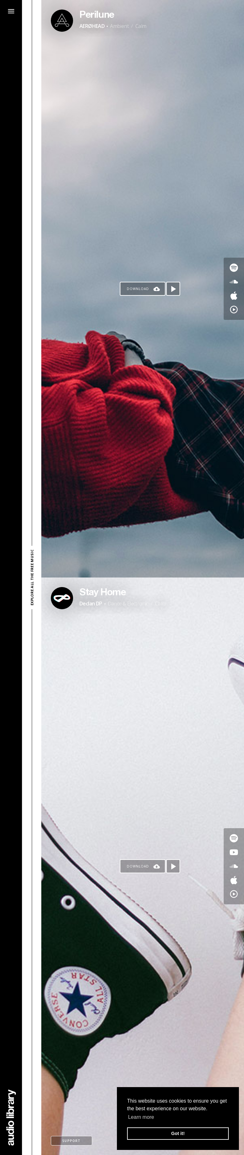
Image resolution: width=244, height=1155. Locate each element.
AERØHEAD (92, 26)
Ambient (119, 26)
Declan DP (90, 603)
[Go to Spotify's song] (234, 268)
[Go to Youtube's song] (234, 852)
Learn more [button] (141, 1117)
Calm (140, 26)
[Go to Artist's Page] (62, 21)
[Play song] (173, 289)
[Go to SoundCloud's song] (234, 282)
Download (138, 289)
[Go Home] (11, 1117)
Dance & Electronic (128, 603)
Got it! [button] (178, 1133)
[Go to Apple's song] (234, 296)
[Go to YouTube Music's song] (234, 310)
